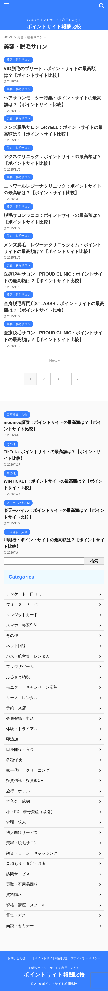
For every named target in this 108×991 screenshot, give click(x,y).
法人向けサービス (22, 832)
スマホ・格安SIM (21, 625)
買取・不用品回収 (22, 884)
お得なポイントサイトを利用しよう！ (54, 968)
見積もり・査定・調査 (26, 863)
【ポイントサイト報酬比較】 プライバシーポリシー (66, 958)
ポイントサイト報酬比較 (54, 26)
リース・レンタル (22, 698)
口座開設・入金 (20, 749)
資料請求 (14, 895)
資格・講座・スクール (26, 905)
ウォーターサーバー (24, 604)
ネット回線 (16, 646)
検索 (94, 561)
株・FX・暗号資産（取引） (30, 812)
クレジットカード (22, 615)
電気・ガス (16, 915)
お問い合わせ (16, 958)
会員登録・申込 (20, 718)
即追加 (12, 739)
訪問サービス (18, 874)
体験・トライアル (22, 729)
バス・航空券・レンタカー (30, 656)
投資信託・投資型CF (24, 780)
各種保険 (14, 760)
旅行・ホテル (18, 791)
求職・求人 (16, 822)
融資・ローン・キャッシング (31, 853)
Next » (54, 360)
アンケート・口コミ (24, 594)
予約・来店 (16, 708)
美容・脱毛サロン (22, 843)
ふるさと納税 (18, 677)
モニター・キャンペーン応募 (31, 687)
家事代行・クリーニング (28, 770)
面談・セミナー (20, 926)
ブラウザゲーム (20, 666)
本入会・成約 (18, 801)
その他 (12, 635)
